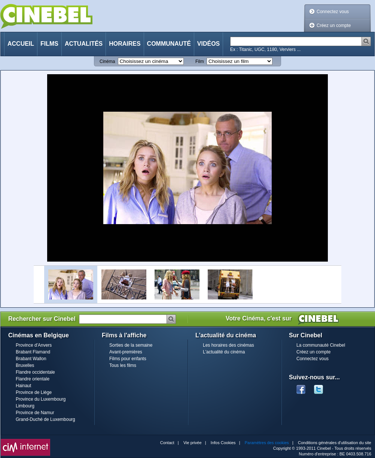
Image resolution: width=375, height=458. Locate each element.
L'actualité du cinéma (224, 352)
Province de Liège (34, 392)
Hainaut (23, 385)
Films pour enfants (127, 358)
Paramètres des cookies (267, 442)
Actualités (84, 43)
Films (49, 43)
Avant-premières (125, 352)
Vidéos (208, 43)
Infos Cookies (223, 442)
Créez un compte (334, 25)
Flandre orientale (32, 379)
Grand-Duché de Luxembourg (45, 419)
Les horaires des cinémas (228, 345)
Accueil (20, 43)
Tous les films (122, 365)
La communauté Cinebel (320, 345)
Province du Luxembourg (40, 399)
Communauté (169, 43)
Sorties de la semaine (130, 345)
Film (199, 61)
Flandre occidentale (35, 372)
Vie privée (192, 442)
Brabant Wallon (31, 358)
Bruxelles (25, 365)
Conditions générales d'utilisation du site (334, 442)
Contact (167, 442)
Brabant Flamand (33, 352)
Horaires (124, 43)
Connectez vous (333, 11)
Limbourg (25, 406)
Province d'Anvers (34, 345)
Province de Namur (35, 412)
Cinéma (107, 61)
